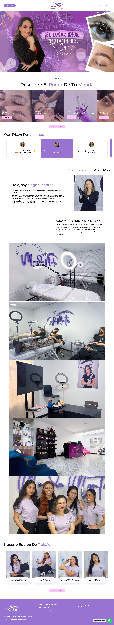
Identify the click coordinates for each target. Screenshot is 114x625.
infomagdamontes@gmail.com (48, 611)
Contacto (29, 616)
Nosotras (109, 5)
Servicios (92, 5)
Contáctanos (10, 5)
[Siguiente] (106, 388)
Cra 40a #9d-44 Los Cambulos (48, 604)
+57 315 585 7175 (44, 607)
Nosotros (13, 616)
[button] (110, 150)
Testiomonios (22, 616)
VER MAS (7, 117)
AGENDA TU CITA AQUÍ (57, 126)
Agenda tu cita (99, 621)
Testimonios (101, 5)
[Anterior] (8, 388)
